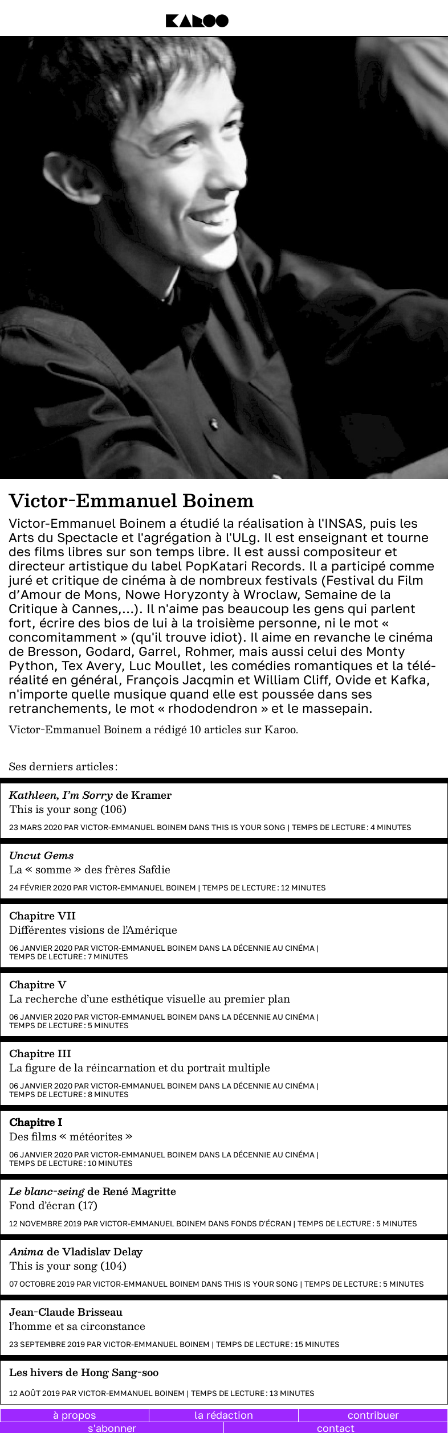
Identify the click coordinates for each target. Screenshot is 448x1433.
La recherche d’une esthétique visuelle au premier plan (149, 998)
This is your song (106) (68, 809)
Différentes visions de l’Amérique (93, 929)
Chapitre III (40, 1053)
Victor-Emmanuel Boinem (133, 827)
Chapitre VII (42, 915)
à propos (74, 1415)
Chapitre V (38, 984)
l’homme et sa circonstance (77, 1326)
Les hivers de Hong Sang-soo (83, 1372)
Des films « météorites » (71, 1136)
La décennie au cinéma (268, 947)
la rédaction (223, 1415)
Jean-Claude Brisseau (66, 1311)
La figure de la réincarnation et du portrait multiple (139, 1067)
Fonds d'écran (261, 1223)
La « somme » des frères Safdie (89, 869)
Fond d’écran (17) (53, 1205)
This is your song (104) (68, 1265)
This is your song (248, 827)
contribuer (373, 1415)
